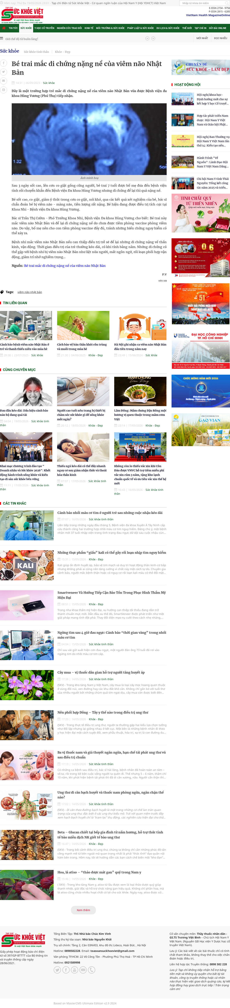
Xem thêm (83, 910)
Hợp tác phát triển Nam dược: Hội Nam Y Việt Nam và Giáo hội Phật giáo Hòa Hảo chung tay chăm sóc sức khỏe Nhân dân (213, 120)
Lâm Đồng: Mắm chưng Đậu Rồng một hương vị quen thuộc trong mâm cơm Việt (140, 415)
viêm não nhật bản (30, 292)
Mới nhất (202, 38)
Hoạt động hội (187, 85)
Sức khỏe (26, 28)
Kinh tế (89, 28)
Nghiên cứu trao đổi (69, 28)
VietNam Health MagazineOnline (208, 15)
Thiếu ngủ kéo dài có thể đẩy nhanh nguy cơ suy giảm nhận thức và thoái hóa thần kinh (82, 470)
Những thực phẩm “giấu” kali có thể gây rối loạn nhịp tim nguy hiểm (112, 552)
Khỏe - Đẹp (62, 52)
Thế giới (187, 28)
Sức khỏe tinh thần (36, 52)
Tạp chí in (200, 28)
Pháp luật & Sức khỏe (140, 28)
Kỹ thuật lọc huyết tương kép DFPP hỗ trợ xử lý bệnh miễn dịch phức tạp (53, 38)
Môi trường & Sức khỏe (110, 28)
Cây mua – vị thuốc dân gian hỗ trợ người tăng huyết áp (101, 672)
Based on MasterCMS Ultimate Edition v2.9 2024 (85, 1003)
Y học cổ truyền (44, 28)
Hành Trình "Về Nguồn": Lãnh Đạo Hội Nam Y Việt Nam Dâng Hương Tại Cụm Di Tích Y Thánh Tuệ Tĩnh (212, 162)
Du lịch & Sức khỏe (168, 28)
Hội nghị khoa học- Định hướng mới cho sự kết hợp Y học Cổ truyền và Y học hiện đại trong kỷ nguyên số (212, 99)
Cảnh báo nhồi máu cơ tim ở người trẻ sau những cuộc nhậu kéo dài (110, 513)
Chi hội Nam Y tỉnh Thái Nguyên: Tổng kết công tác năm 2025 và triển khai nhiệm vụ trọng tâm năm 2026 (213, 183)
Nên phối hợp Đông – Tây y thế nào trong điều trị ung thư (103, 712)
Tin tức (13, 28)
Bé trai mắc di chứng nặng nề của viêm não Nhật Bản (65, 266)
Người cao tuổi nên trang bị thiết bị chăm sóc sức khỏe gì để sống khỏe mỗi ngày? (81, 415)
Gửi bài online (217, 28)
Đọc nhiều (220, 38)
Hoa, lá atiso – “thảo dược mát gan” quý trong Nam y (99, 872)
